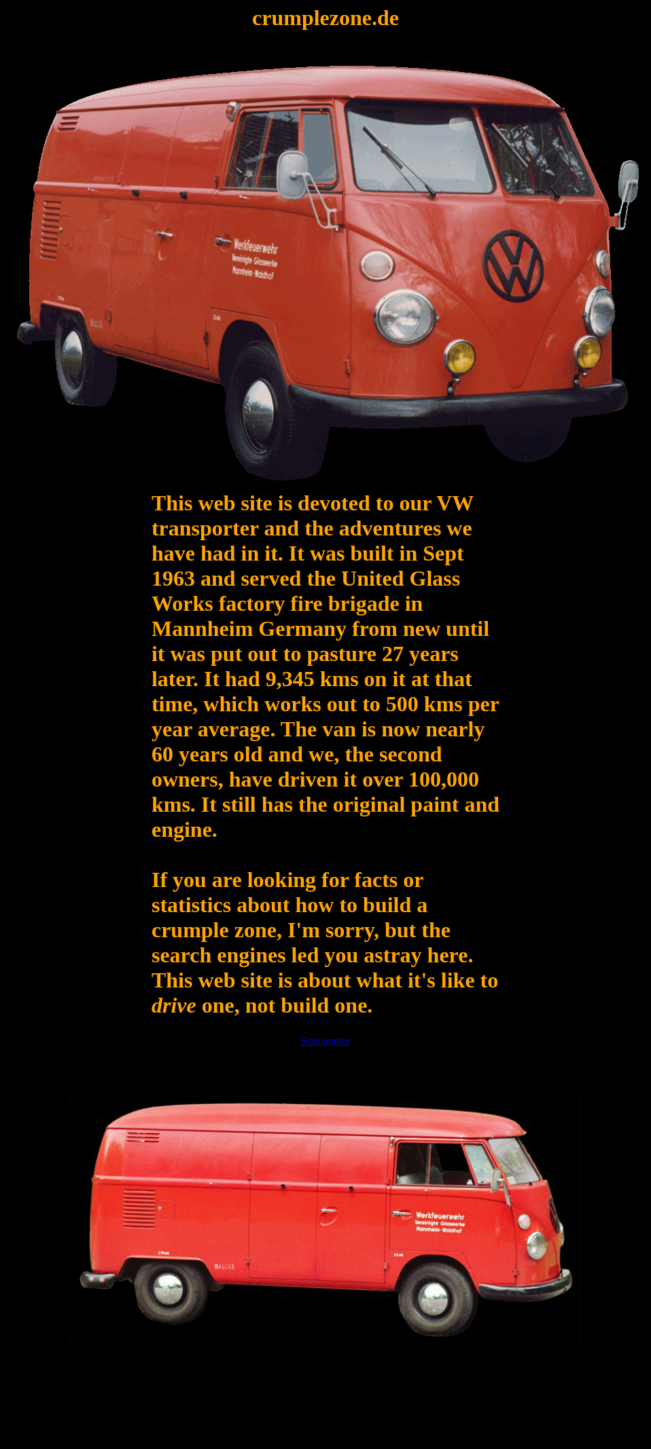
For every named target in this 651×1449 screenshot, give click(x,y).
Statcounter (326, 1041)
